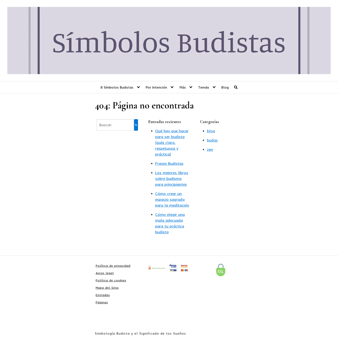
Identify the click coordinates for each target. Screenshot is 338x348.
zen (210, 149)
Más (183, 87)
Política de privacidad (113, 266)
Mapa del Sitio (107, 288)
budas (212, 140)
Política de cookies (111, 280)
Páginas (102, 302)
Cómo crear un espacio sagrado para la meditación (172, 199)
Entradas (103, 295)
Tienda (203, 87)
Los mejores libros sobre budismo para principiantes (171, 178)
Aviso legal (105, 273)
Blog (225, 87)
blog (211, 130)
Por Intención (156, 87)
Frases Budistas (169, 163)
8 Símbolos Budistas (116, 87)
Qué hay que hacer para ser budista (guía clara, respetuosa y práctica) (172, 142)
